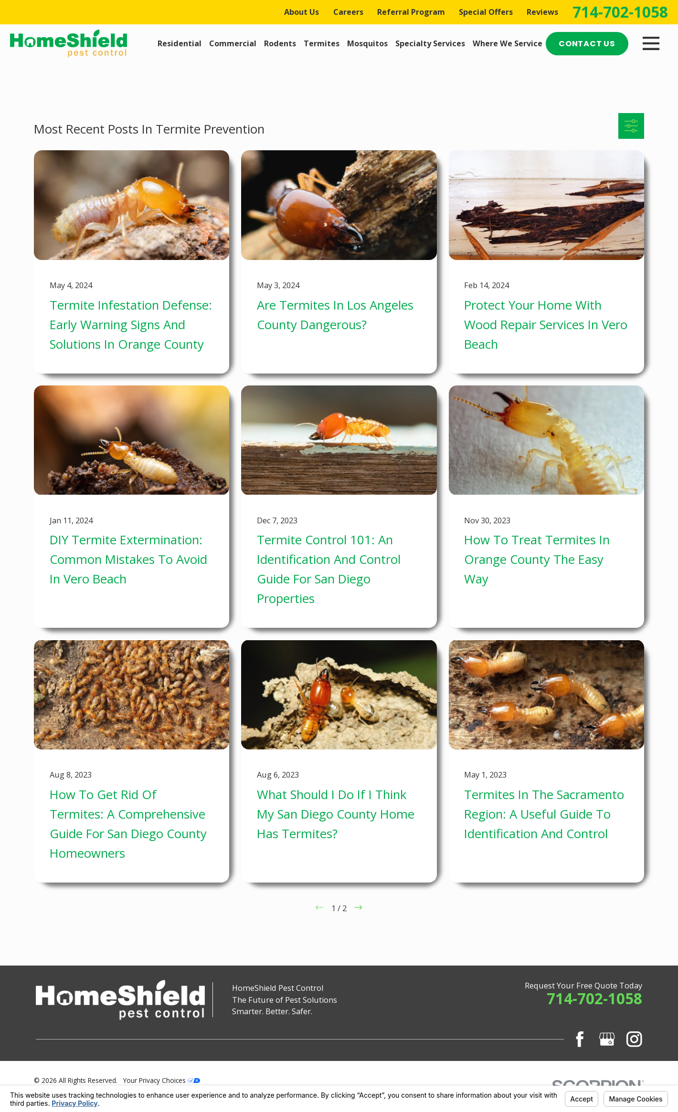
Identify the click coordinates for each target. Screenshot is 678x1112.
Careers (348, 12)
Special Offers (486, 12)
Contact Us (587, 43)
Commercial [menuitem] (232, 43)
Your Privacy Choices (161, 1080)
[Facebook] (580, 1039)
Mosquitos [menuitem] (367, 43)
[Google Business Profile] (607, 1039)
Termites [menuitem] (321, 43)
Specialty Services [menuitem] (430, 43)
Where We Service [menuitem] (507, 43)
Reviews (542, 12)
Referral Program (411, 12)
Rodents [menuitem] (280, 43)
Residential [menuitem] (179, 43)
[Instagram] (634, 1039)
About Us (301, 12)
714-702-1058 (620, 12)
